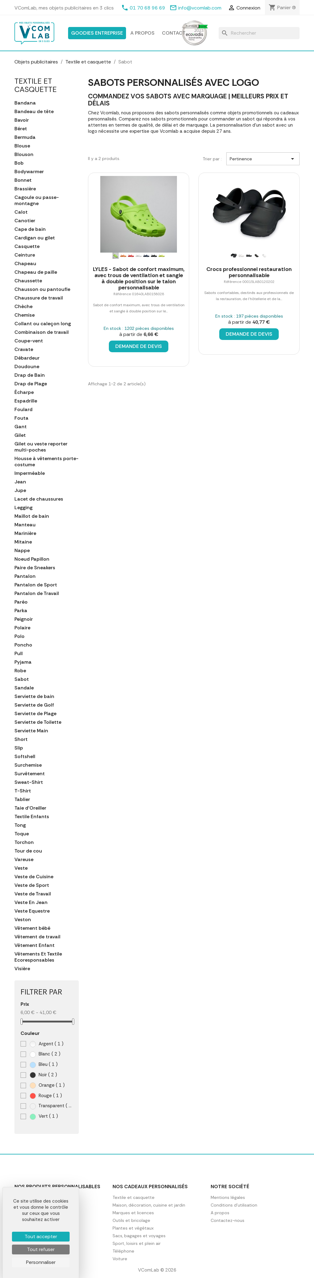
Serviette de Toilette (37, 722)
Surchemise (28, 765)
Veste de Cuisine (33, 877)
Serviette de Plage (35, 714)
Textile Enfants (31, 817)
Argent (46, 1044)
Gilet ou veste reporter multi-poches (40, 447)
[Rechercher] (259, 33)
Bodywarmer (29, 172)
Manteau (25, 525)
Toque (21, 834)
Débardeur (27, 358)
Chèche (23, 306)
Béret (20, 129)
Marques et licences (133, 1212)
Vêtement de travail (37, 937)
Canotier (24, 221)
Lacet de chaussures (38, 499)
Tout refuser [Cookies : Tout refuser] (41, 1249)
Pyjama (23, 662)
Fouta (21, 418)
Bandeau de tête (34, 112)
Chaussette (28, 281)
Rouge (46, 1096)
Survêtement (29, 774)
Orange (47, 1085)
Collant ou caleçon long (42, 324)
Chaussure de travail (38, 298)
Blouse (22, 146)
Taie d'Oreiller (30, 808)
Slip (18, 748)
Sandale (24, 688)
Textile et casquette (35, 85)
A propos (142, 33)
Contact (174, 33)
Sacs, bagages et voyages (139, 1235)
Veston (22, 920)
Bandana (25, 103)
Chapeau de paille (35, 272)
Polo (19, 636)
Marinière (25, 533)
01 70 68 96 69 (147, 8)
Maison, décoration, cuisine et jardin (149, 1205)
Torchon (24, 842)
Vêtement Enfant (34, 945)
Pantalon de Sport (35, 585)
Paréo (21, 602)
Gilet (20, 435)
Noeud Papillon (31, 559)
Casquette (27, 246)
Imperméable (29, 473)
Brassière (25, 189)
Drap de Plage (30, 384)
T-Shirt (22, 791)
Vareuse (23, 859)
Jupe (20, 490)
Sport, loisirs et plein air (137, 1243)
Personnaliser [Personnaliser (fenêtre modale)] (41, 1262)
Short (21, 739)
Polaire (22, 628)
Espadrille (25, 401)
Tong (20, 825)
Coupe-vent (28, 341)
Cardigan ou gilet (34, 238)
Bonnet (23, 180)
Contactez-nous (227, 1220)
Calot (21, 212)
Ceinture (24, 255)
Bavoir (21, 120)
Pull (18, 653)
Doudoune (26, 367)
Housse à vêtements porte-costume (46, 462)
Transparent (51, 1106)
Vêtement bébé (32, 928)
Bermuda (25, 137)
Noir (43, 1075)
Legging (23, 508)
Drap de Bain (29, 375)
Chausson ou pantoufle (42, 289)
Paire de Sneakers (34, 568)
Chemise (24, 315)
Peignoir (23, 619)
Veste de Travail (32, 894)
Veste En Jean (31, 902)
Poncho (23, 645)
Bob (19, 163)
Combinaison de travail (41, 332)
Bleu (44, 1064)
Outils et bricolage (131, 1220)
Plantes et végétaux (133, 1228)
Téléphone (123, 1251)
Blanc (45, 1054)
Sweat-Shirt (28, 782)
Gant (20, 427)
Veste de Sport (31, 885)
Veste (21, 868)
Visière (22, 969)
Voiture (120, 1258)
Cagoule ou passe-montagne (36, 200)
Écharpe (24, 392)
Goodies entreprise (97, 33)
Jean (20, 482)
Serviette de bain (34, 696)
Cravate (23, 349)
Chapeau (25, 264)
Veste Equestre (32, 911)
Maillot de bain (31, 516)
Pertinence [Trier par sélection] (263, 158)
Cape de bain (30, 229)
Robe (20, 671)
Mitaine (23, 542)
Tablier (22, 799)
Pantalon (25, 576)
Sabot (21, 679)
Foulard (23, 409)
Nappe (22, 550)
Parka (20, 611)
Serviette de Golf (34, 705)
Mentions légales (228, 1197)
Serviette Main (31, 731)
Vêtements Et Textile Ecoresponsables (38, 957)
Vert (44, 1116)
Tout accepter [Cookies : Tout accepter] (41, 1236)
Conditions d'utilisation (234, 1205)
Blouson (23, 154)
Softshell (24, 756)
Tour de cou (28, 851)
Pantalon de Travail (36, 593)
